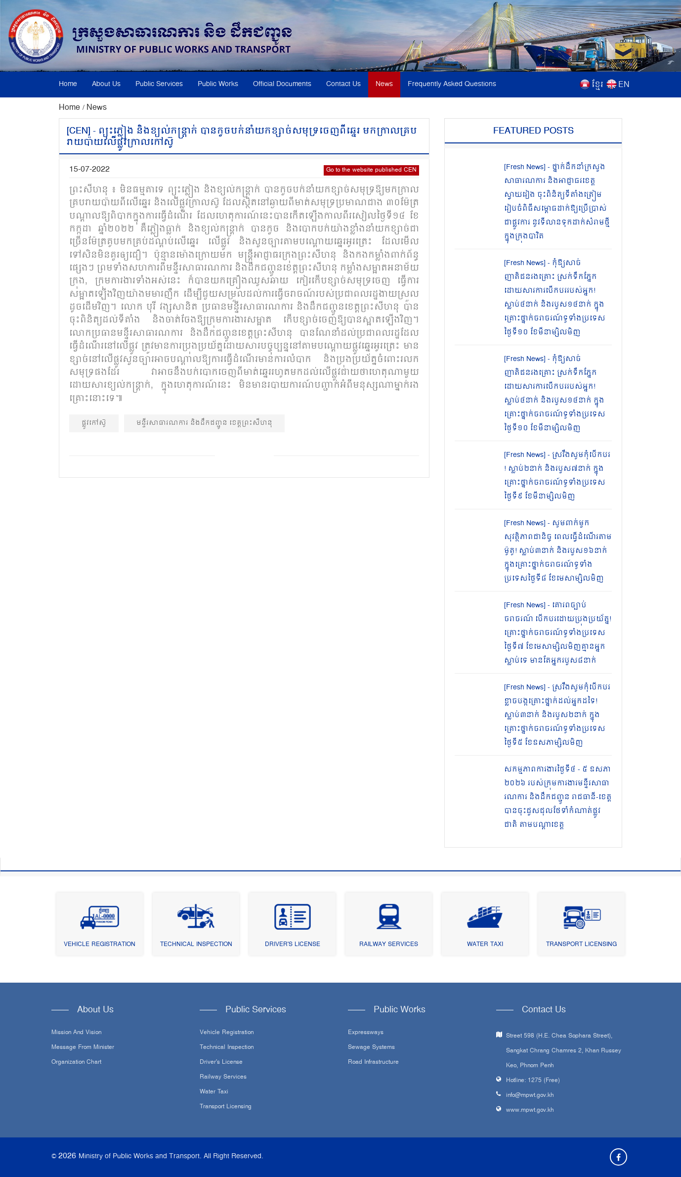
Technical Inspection (196, 945)
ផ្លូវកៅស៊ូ (94, 423)
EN (624, 85)
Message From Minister (82, 1047)
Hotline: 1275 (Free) (533, 1081)
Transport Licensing (581, 945)
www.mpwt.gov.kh (530, 1110)
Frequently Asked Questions (452, 84)
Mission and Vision (76, 1033)
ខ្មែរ (597, 85)
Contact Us (343, 84)
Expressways (365, 1033)
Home (68, 84)
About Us (106, 84)
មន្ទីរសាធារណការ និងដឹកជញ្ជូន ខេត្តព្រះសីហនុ (204, 423)
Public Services (159, 84)
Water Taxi (485, 945)
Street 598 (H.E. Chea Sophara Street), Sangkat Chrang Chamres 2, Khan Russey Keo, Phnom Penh (563, 1051)
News (384, 84)
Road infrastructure (373, 1062)
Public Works (218, 84)
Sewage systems (371, 1047)
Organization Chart (76, 1062)
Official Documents (282, 84)
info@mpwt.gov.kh (530, 1095)
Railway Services (388, 945)
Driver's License (292, 945)
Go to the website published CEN (371, 170)
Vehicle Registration (99, 945)
